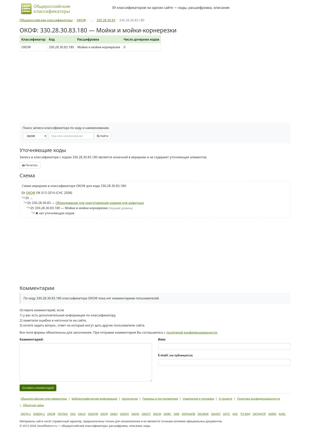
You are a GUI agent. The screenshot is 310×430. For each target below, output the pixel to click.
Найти (103, 136)
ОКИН (135, 414)
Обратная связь (33, 405)
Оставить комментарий (38, 388)
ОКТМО (63, 414)
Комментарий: (31, 339)
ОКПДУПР (259, 414)
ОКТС (226, 414)
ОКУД (104, 414)
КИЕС (282, 414)
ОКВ (176, 414)
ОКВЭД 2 (39, 414)
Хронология (130, 399)
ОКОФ (30, 193)
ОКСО (81, 414)
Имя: (162, 339)
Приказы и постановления (160, 399)
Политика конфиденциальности (258, 399)
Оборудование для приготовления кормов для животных (100, 203)
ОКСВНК (203, 414)
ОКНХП (215, 414)
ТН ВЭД (245, 414)
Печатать (30, 165)
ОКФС (167, 414)
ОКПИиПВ (188, 414)
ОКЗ (73, 414)
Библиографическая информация (94, 399)
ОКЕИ (114, 414)
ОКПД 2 (26, 414)
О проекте (225, 399)
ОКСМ (157, 414)
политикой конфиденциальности (191, 332)
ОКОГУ (146, 414)
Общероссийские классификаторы (44, 399)
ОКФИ (272, 414)
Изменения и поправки (198, 399)
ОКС (235, 414)
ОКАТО (124, 414)
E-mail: (175, 355)
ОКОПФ (93, 414)
